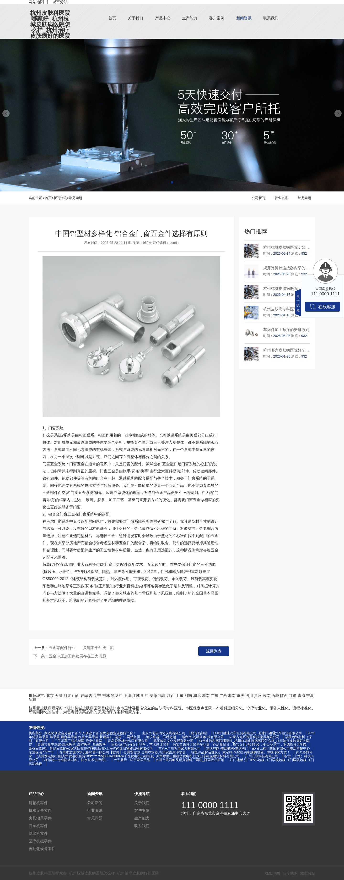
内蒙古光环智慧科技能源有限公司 (254, 737)
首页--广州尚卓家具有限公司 (179, 748)
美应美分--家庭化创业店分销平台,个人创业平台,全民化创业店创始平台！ (82, 733)
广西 (223, 696)
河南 (188, 696)
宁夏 (310, 696)
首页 (112, 18)
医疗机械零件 (40, 841)
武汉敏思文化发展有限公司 (173, 741)
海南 (232, 696)
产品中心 (162, 18)
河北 (67, 696)
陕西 (284, 696)
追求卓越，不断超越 (161, 737)
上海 (127, 696)
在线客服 (322, 306)
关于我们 (135, 18)
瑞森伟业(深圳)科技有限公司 (203, 737)
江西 (171, 696)
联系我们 (271, 18)
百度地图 (290, 873)
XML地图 (272, 873)
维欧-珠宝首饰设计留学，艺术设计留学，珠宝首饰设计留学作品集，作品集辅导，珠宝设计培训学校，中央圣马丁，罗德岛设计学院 (208, 744)
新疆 (32, 699)
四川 (249, 696)
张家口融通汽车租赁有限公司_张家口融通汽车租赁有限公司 (257, 733)
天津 (58, 696)
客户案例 (216, 18)
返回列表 (213, 651)
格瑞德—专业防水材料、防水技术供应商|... (76, 760)
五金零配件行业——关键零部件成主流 (81, 648)
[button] (172, 182)
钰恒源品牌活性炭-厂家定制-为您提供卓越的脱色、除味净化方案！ (240, 752)
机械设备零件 (40, 810)
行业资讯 (281, 198)
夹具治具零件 (40, 818)
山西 (76, 696)
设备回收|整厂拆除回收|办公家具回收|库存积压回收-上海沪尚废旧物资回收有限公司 (91, 748)
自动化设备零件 (42, 849)
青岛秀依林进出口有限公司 (128, 741)
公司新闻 (258, 198)
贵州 (258, 696)
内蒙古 (86, 696)
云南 (266, 696)
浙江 (144, 696)
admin (174, 243)
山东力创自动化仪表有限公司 (163, 733)
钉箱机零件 (38, 803)
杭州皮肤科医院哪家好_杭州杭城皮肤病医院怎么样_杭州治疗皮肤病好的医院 (50, 24)
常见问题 (75, 198)
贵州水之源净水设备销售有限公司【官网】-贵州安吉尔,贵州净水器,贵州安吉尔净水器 (122, 752)
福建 (162, 696)
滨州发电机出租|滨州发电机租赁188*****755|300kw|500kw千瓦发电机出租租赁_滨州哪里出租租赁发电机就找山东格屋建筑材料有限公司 (139, 756)
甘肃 (292, 696)
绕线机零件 (38, 833)
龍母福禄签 (199, 733)
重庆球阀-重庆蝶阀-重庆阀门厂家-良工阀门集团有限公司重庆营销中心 (258, 748)
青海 (301, 696)
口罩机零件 (38, 826)
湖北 (197, 696)
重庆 (240, 696)
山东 (179, 696)
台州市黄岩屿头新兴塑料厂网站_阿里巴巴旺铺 (190, 760)
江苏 (136, 696)
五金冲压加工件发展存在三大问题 (77, 656)
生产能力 (189, 18)
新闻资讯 (244, 18)
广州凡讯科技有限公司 (262, 756)
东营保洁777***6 (41, 752)
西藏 (275, 696)
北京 (50, 696)
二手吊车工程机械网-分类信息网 (78, 741)
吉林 (106, 696)
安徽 (153, 696)
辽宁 (97, 696)
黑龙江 (116, 696)
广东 (214, 696)
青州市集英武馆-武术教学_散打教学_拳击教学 (72, 744)
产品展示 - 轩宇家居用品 (131, 760)
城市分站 (307, 873)
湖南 (206, 696)
